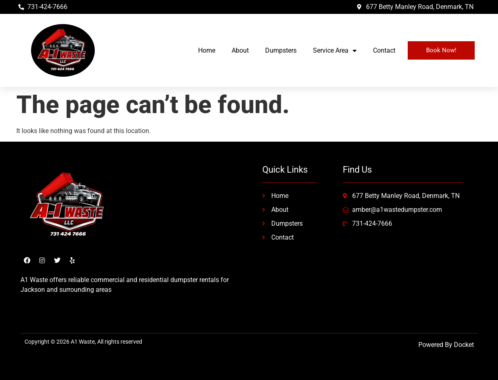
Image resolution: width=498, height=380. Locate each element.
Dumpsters (281, 50)
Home (206, 50)
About (240, 50)
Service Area (335, 50)
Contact (384, 50)
